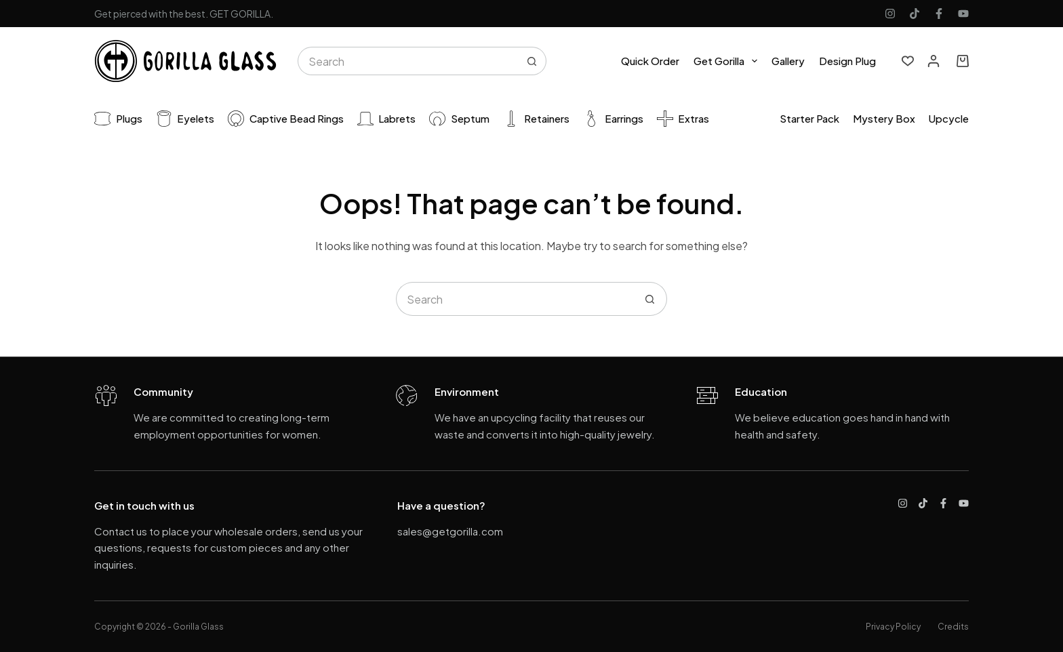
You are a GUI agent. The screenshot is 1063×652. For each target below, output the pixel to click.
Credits (953, 627)
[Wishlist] (908, 61)
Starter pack (809, 118)
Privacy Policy (893, 627)
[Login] (933, 61)
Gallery (788, 60)
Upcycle (949, 118)
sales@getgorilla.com (450, 531)
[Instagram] (890, 13)
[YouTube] (963, 13)
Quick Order (650, 60)
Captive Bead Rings (286, 118)
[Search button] (532, 61)
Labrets (386, 118)
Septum (459, 118)
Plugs (118, 118)
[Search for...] (408, 61)
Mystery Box (884, 118)
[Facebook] (939, 13)
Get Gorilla (728, 61)
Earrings (613, 118)
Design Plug (847, 60)
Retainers (536, 118)
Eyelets (185, 118)
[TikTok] (914, 13)
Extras (683, 118)
